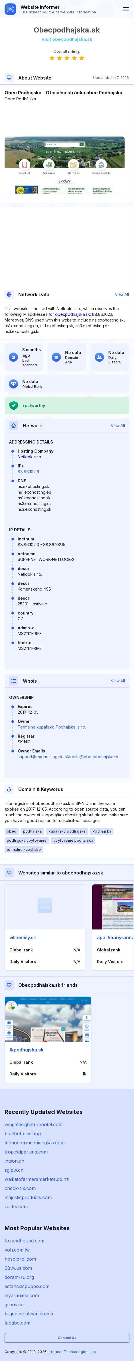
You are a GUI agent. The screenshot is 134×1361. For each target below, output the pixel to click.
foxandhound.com (24, 1241)
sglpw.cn (14, 1170)
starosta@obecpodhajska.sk (92, 756)
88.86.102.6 (28, 471)
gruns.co (14, 1304)
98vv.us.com (18, 1268)
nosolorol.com (20, 1259)
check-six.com (20, 1188)
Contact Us (67, 1338)
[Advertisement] (67, 119)
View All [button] (122, 294)
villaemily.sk (22, 937)
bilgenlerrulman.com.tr (29, 1314)
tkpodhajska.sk (26, 1050)
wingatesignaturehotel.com (34, 1124)
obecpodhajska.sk (72, 314)
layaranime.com (22, 1295)
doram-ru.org (19, 1277)
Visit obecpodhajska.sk (66, 39)
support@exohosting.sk (40, 756)
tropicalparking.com (26, 1152)
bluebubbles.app (23, 1133)
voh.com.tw (17, 1250)
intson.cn (14, 1161)
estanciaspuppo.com (27, 1286)
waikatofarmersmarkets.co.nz (37, 1179)
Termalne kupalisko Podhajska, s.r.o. (52, 727)
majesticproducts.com (28, 1197)
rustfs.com (16, 1206)
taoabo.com (17, 1323)
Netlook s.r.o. (30, 456)
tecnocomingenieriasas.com (35, 1143)
